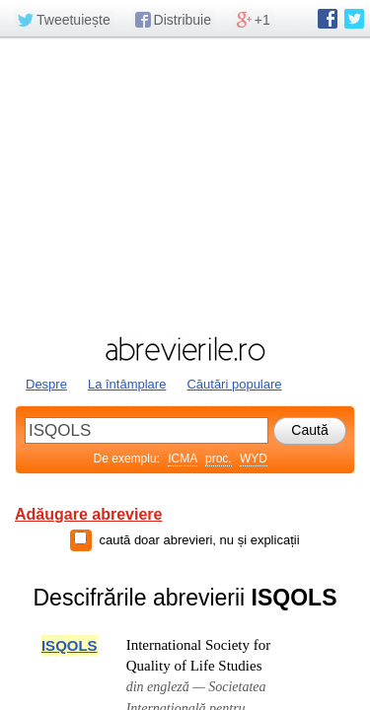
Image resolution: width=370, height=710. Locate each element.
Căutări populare (233, 384)
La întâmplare (127, 384)
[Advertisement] (185, 184)
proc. (218, 458)
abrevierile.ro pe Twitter (354, 19)
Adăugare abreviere (88, 514)
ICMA (182, 458)
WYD (253, 458)
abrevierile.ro (185, 349)
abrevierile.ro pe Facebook (327, 19)
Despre (46, 384)
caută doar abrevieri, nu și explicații (199, 539)
